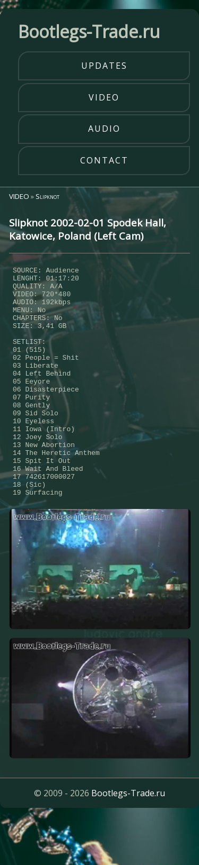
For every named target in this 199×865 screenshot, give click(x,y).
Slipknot (47, 196)
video (104, 97)
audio (104, 128)
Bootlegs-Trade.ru (128, 840)
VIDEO (19, 196)
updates (104, 65)
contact (104, 160)
